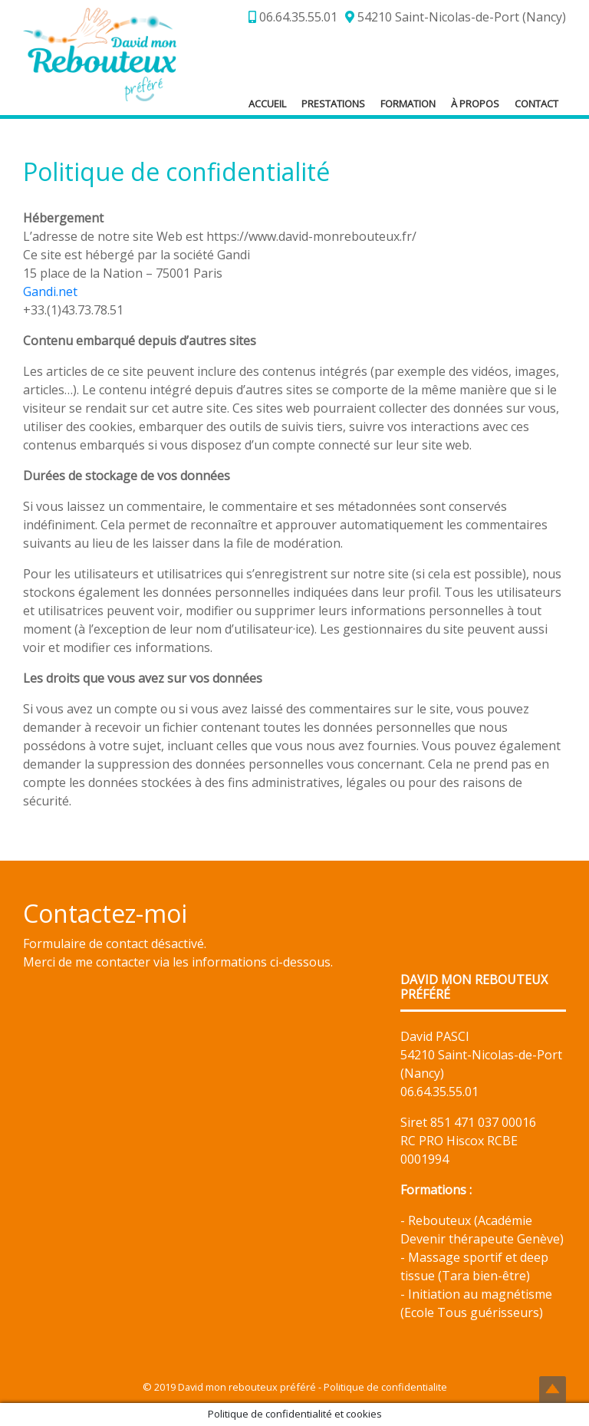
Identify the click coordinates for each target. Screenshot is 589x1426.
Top (552, 1389)
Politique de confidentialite (385, 1387)
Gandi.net (50, 291)
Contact (536, 103)
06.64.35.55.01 (292, 16)
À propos (475, 103)
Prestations (333, 103)
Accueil (267, 103)
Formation (408, 103)
